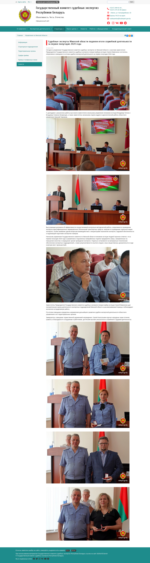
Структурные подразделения (28, 47)
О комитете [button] (22, 29)
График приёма (23, 55)
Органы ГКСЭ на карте (117, 16)
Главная (20, 35)
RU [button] (29, 2)
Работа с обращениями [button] (100, 29)
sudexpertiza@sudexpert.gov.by (120, 18)
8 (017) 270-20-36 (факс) (118, 10)
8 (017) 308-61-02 (116, 8)
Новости (84, 29)
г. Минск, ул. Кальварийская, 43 (120, 13)
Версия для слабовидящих (47, 2)
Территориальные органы (27, 51)
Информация (22, 42)
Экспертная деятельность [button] (41, 29)
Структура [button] (59, 29)
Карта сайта (22, 2)
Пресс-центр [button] (72, 29)
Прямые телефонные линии (27, 60)
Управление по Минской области (36, 35)
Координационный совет (121, 29)
